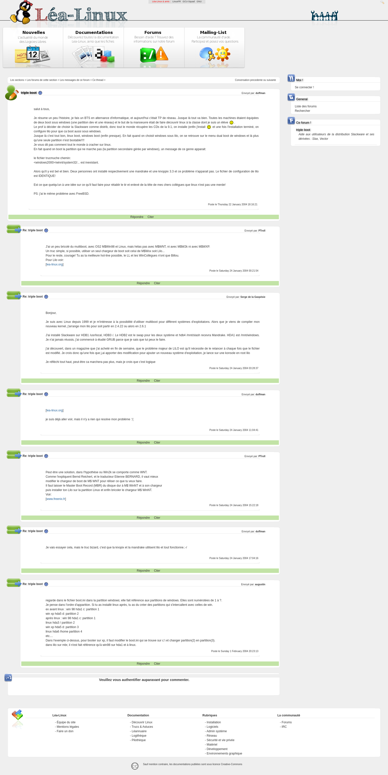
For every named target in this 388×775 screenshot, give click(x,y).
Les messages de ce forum (75, 80)
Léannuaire (139, 731)
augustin (260, 584)
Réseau (212, 735)
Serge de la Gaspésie (253, 297)
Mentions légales (68, 726)
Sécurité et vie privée (220, 740)
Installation (214, 722)
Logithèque (139, 735)
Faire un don (65, 731)
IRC (284, 726)
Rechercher (302, 111)
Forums (287, 722)
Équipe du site (66, 722)
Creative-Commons (231, 764)
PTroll (261, 230)
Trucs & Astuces (142, 726)
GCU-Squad (189, 1)
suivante (271, 80)
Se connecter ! (304, 87)
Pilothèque (139, 740)
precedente (256, 80)
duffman (260, 93)
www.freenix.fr (56, 499)
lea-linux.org (55, 264)
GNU (199, 1)
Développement (217, 749)
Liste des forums (305, 106)
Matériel (212, 744)
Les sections (17, 80)
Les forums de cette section (42, 80)
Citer (150, 217)
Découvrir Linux (142, 722)
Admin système (217, 731)
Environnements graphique (224, 753)
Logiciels (212, 726)
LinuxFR (176, 1)
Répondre (137, 217)
